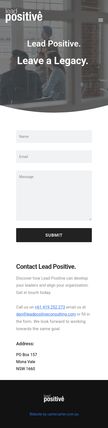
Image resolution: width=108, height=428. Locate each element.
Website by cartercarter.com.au (54, 414)
